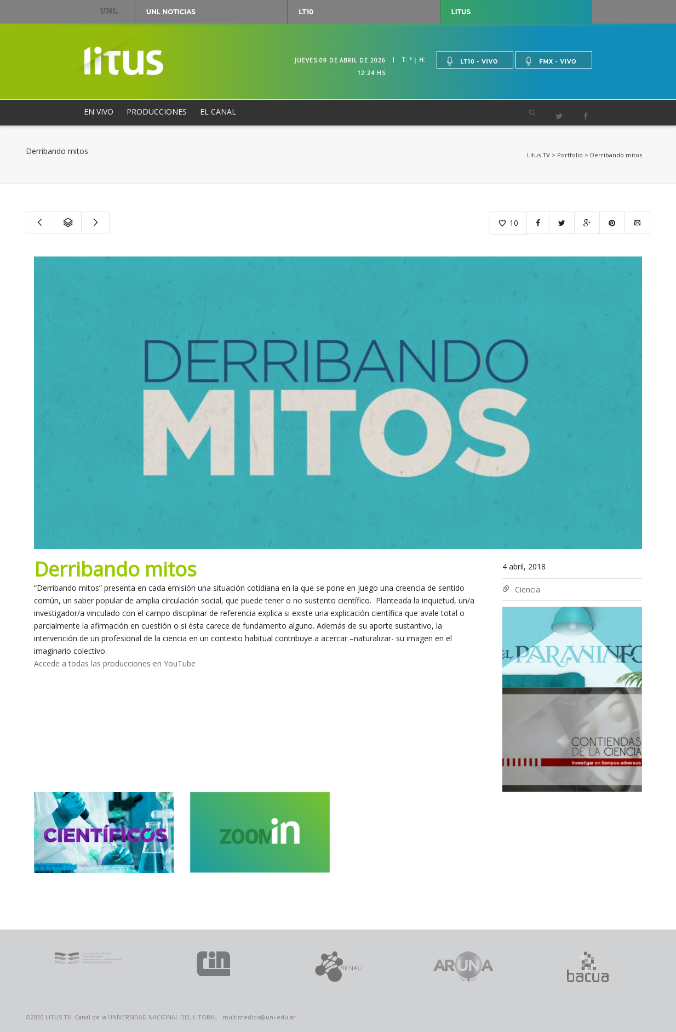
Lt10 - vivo (471, 61)
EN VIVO (98, 111)
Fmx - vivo (550, 61)
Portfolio (570, 155)
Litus (461, 12)
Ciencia (527, 589)
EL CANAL (218, 111)
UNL (109, 10)
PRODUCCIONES (157, 111)
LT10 (306, 12)
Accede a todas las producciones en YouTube (115, 663)
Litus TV (538, 155)
